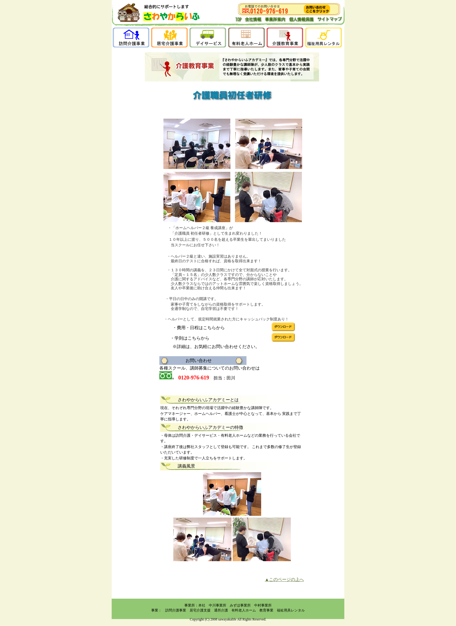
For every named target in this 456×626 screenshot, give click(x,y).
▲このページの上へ (284, 579)
